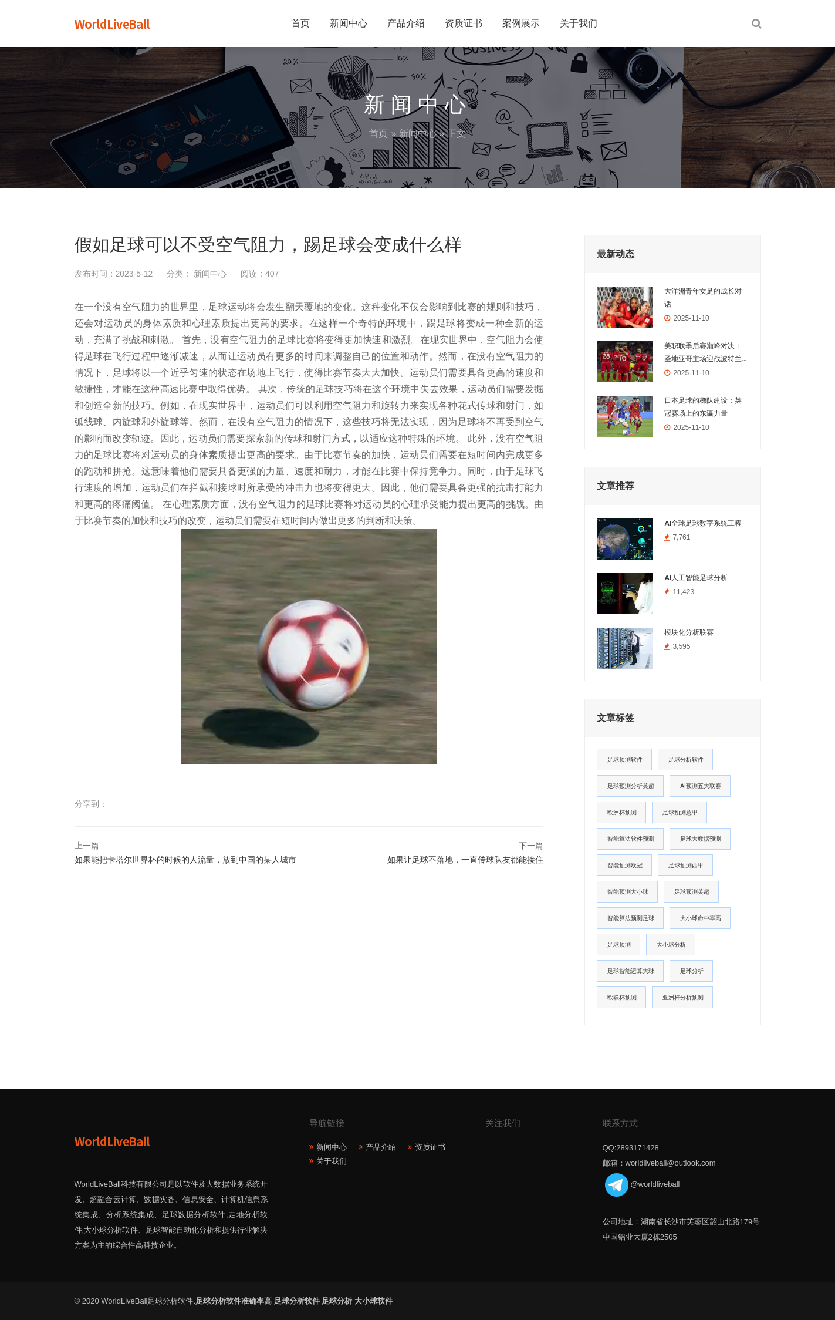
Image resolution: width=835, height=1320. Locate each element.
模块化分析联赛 (689, 632)
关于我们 (578, 23)
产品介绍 (406, 23)
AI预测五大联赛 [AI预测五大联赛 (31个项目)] (700, 786)
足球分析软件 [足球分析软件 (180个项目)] (686, 759)
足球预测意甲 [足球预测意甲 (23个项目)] (680, 812)
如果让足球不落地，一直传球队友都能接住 (465, 859)
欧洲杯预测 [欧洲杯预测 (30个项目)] (622, 812)
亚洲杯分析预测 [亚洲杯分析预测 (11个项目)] (683, 997)
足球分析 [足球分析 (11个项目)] (692, 971)
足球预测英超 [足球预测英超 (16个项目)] (691, 891)
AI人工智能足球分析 (696, 578)
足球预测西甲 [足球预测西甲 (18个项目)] (686, 865)
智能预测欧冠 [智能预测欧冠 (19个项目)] (625, 865)
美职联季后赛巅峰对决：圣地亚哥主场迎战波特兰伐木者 (703, 353)
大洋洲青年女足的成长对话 (703, 297)
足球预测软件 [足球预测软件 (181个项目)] (625, 759)
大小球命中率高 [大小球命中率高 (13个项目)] (700, 918)
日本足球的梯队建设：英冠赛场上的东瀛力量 (703, 406)
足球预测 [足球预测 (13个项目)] (619, 944)
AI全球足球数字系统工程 (703, 523)
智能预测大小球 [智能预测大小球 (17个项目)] (627, 891)
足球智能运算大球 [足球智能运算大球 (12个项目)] (630, 971)
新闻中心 (348, 23)
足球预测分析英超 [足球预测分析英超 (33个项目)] (630, 786)
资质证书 (463, 23)
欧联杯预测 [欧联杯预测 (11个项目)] (622, 997)
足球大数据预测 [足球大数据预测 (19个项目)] (700, 839)
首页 (300, 23)
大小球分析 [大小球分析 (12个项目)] (671, 944)
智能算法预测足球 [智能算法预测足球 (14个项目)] (630, 918)
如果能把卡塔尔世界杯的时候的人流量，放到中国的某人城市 (185, 859)
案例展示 (521, 23)
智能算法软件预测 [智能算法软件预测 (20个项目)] (630, 839)
